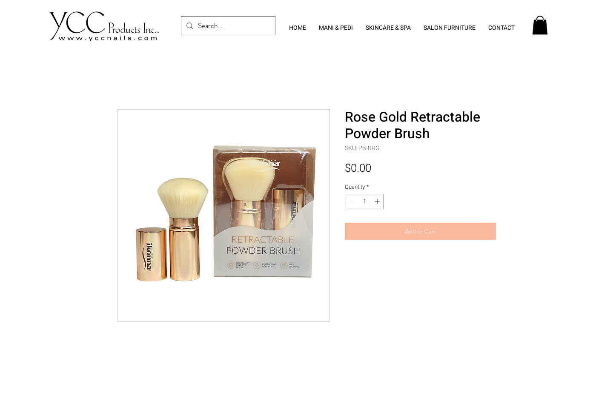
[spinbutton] (364, 201)
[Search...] (227, 26)
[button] (540, 25)
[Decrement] (351, 201)
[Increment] (378, 201)
